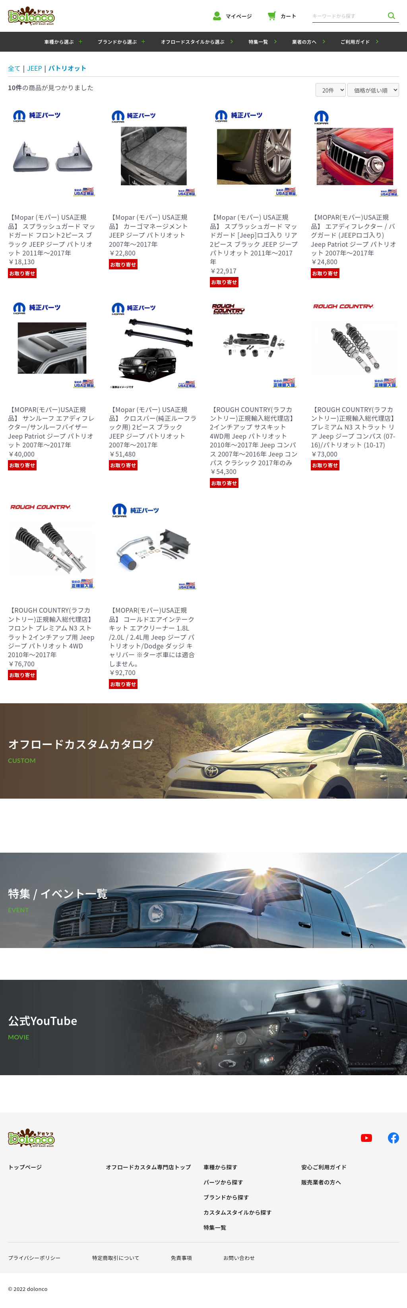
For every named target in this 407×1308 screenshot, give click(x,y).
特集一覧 (258, 41)
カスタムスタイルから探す (238, 1212)
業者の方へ (304, 41)
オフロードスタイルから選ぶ (193, 41)
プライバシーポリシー (34, 1257)
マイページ (232, 16)
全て (14, 68)
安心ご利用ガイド (324, 1167)
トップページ (25, 1167)
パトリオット (67, 68)
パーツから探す (223, 1182)
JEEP (34, 68)
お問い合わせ (239, 1257)
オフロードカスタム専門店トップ (148, 1167)
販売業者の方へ (321, 1182)
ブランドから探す (226, 1197)
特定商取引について (116, 1257)
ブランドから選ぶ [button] (117, 41)
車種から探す (221, 1167)
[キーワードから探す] (348, 16)
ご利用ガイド (355, 41)
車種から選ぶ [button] (59, 41)
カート (282, 16)
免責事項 (181, 1257)
